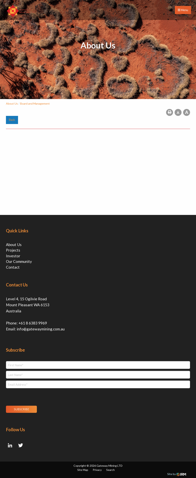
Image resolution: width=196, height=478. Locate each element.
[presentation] (30, 396)
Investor (13, 256)
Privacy (97, 469)
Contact (13, 267)
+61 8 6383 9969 (32, 323)
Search (110, 469)
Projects (13, 250)
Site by (176, 474)
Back (12, 119)
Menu (183, 10)
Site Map (82, 469)
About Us (14, 244)
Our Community (19, 261)
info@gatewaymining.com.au (41, 329)
